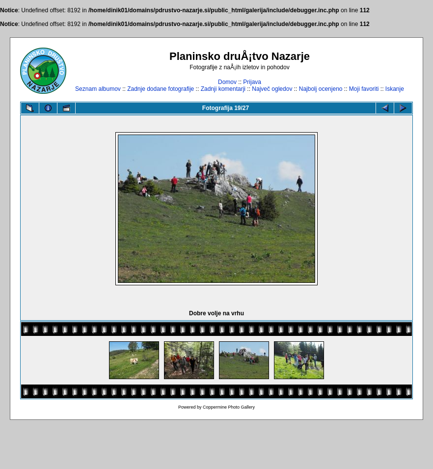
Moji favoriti (364, 88)
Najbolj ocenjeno (321, 88)
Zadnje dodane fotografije (160, 88)
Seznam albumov (98, 88)
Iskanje (394, 88)
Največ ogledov (272, 88)
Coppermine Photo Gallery (229, 407)
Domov (227, 82)
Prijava (252, 82)
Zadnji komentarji (223, 88)
